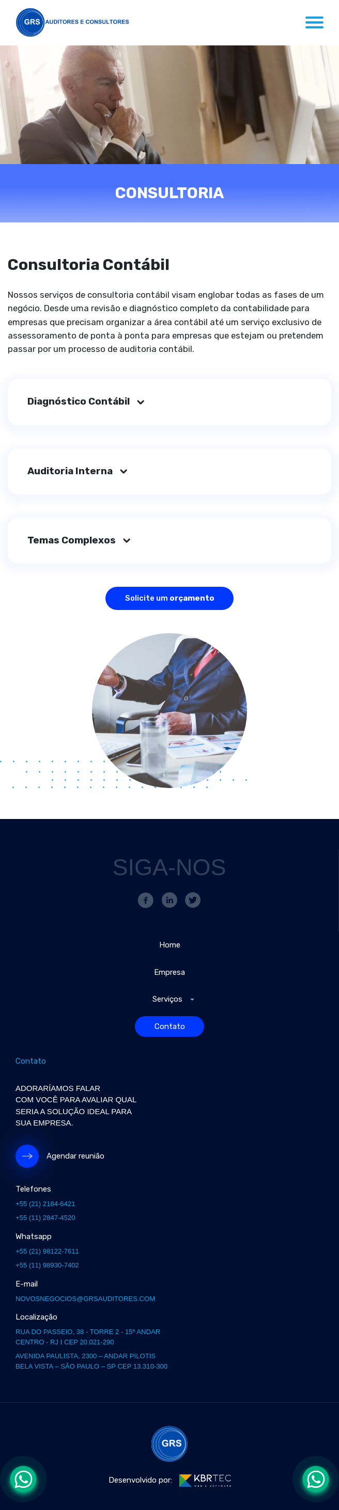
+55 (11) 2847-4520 (45, 1218)
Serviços (167, 999)
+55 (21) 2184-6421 (45, 1204)
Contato (170, 1026)
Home (169, 945)
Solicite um (169, 598)
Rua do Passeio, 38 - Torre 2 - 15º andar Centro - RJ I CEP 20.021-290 (88, 1337)
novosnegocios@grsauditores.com (85, 1299)
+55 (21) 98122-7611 (47, 1251)
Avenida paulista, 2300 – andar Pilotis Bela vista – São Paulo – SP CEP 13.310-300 (91, 1361)
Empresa (169, 972)
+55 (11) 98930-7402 (47, 1265)
